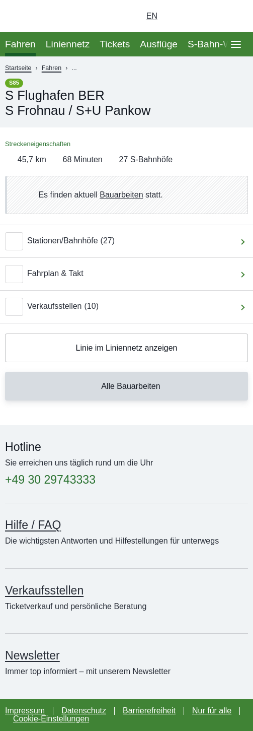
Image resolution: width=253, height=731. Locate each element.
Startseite (18, 68)
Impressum (25, 710)
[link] (126, 195)
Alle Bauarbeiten (124, 386)
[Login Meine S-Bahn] (179, 16)
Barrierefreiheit (149, 710)
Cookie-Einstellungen (51, 718)
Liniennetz (68, 44)
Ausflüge (159, 44)
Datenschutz (83, 710)
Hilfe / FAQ (33, 524)
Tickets (115, 44)
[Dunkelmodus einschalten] (208, 16)
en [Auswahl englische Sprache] (151, 16)
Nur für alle (211, 710)
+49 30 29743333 (50, 480)
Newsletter (32, 655)
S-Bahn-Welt (215, 44)
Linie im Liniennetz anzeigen (127, 348)
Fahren (20, 44)
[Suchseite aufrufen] (236, 16)
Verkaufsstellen (44, 590)
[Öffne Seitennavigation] (236, 44)
